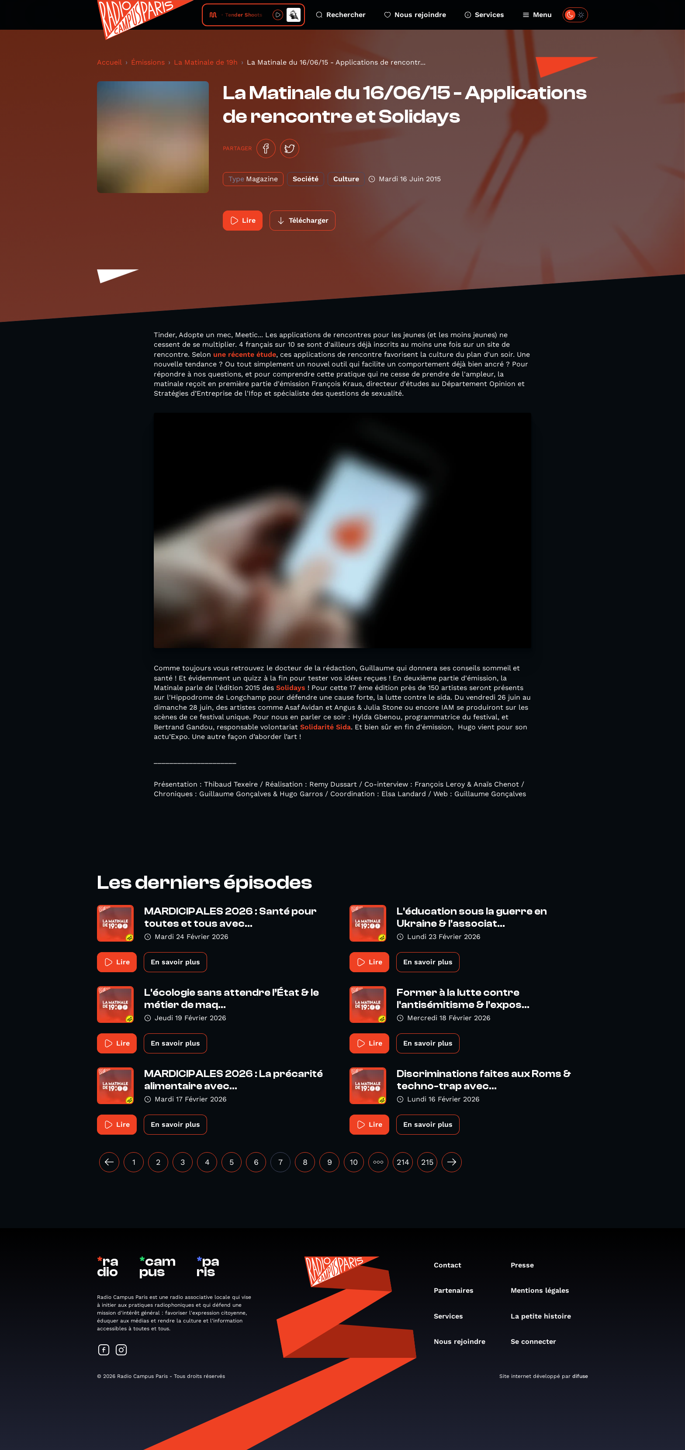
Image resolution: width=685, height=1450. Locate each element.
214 (403, 1162)
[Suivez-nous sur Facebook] (104, 1350)
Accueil (109, 62)
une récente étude (244, 354)
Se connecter (538, 1341)
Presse (527, 1265)
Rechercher (341, 14)
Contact (452, 1265)
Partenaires (458, 1290)
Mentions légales (544, 1290)
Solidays (290, 688)
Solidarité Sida (325, 727)
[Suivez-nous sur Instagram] (121, 1350)
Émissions (148, 62)
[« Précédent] (109, 1162)
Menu (537, 14)
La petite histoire (545, 1316)
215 (427, 1162)
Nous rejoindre (415, 14)
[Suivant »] (451, 1162)
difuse (580, 1376)
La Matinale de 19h (206, 62)
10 (354, 1162)
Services (484, 14)
